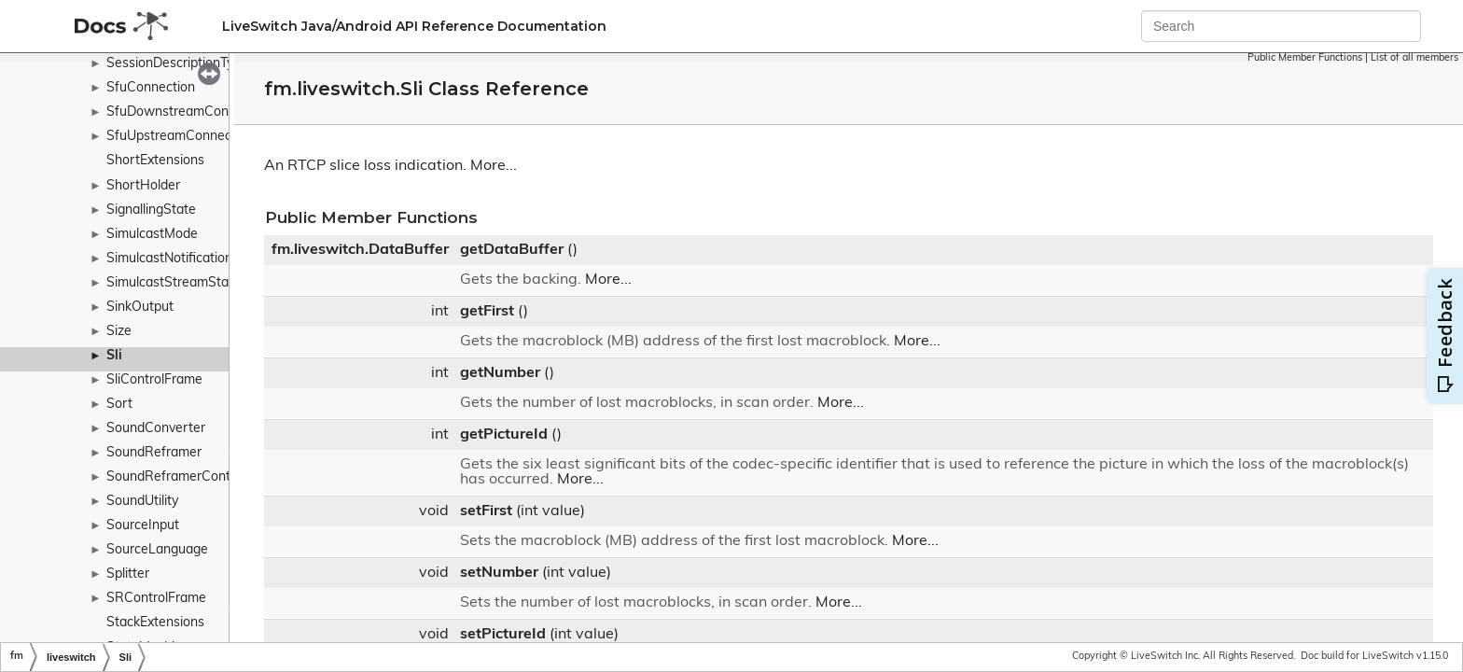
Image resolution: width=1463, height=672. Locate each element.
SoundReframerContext (177, 477)
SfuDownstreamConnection (189, 112)
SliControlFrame (154, 380)
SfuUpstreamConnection (180, 137)
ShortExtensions (155, 161)
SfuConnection (150, 88)
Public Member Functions (1304, 58)
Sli (114, 356)
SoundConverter (155, 429)
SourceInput (142, 526)
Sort (119, 405)
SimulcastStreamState (173, 283)
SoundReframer (154, 453)
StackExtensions (155, 623)
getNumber (500, 373)
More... (493, 166)
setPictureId (503, 634)
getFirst (487, 311)
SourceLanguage (157, 550)
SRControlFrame (156, 599)
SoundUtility (142, 502)
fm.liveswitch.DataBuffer (360, 250)
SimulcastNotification (169, 259)
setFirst (486, 511)
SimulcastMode (152, 235)
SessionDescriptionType (177, 64)
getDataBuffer (512, 250)
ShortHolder (143, 186)
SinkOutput (140, 308)
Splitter (127, 574)
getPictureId (504, 434)
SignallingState (151, 210)
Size (119, 332)
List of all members (1414, 58)
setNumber (499, 573)
